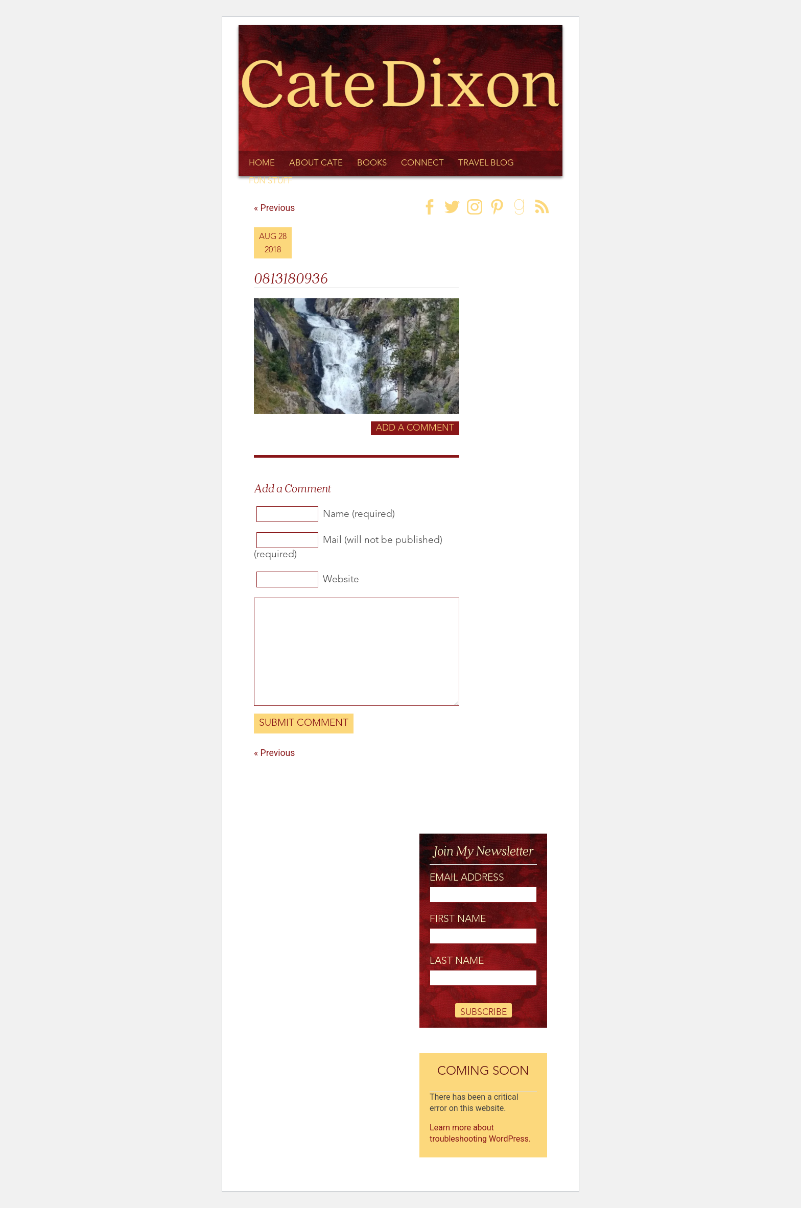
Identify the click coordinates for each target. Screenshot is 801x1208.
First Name (458, 919)
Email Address (467, 878)
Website (341, 580)
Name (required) (359, 514)
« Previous (274, 753)
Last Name (457, 961)
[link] (485, 205)
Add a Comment (415, 428)
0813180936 (291, 277)
